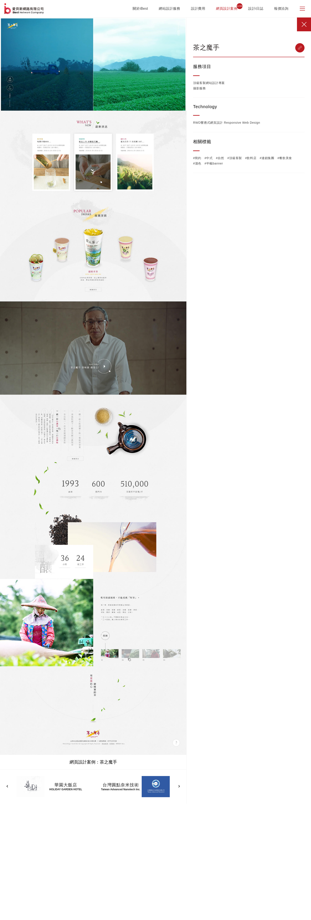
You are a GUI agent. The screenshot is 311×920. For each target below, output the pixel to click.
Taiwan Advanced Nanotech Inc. (120, 789)
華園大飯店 (65, 784)
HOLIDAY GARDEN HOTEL (65, 789)
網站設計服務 (169, 8)
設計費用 (198, 8)
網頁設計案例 (226, 8)
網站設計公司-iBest (24, 8)
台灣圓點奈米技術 (121, 784)
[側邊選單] (302, 8)
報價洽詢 (281, 8)
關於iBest (140, 8)
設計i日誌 (255, 8)
